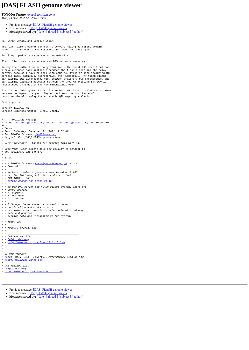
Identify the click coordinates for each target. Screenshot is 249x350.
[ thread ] (52, 31)
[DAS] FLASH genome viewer (52, 24)
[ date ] (41, 31)
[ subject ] (65, 31)
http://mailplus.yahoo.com (24, 304)
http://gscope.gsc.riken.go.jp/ (30, 209)
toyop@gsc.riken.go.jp (40, 14)
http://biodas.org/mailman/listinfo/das (36, 283)
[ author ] (77, 31)
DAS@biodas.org (18, 279)
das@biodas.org (45, 153)
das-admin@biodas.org (29, 139)
